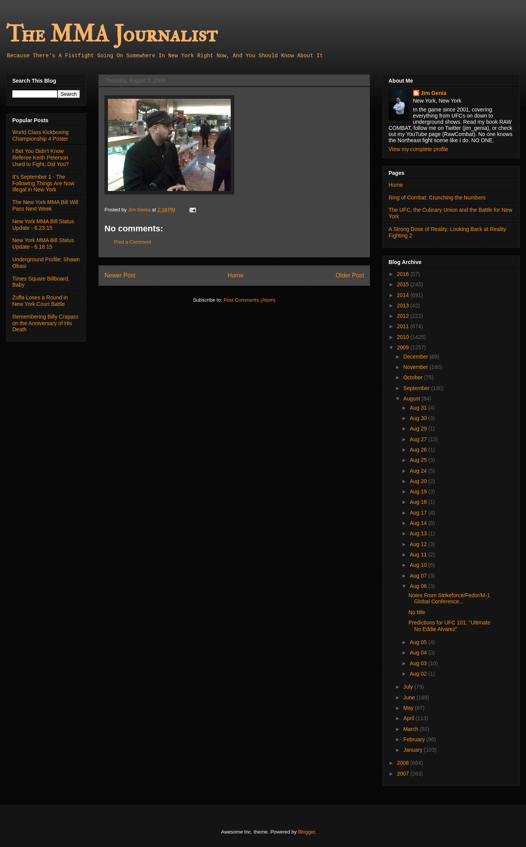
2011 (403, 326)
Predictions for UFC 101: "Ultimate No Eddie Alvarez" (450, 625)
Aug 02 (419, 674)
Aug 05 (419, 642)
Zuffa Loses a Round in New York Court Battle (40, 300)
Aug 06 (419, 586)
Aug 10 (419, 565)
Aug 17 (419, 513)
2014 (403, 295)
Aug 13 (419, 533)
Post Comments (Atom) (249, 300)
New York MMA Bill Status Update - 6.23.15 (43, 224)
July (408, 687)
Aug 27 (419, 439)
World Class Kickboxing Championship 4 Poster (40, 135)
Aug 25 (419, 460)
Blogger (306, 832)
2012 (403, 316)
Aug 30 (419, 418)
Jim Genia (434, 93)
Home (236, 275)
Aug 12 (419, 544)
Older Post (350, 275)
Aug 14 (419, 523)
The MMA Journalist (111, 34)
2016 (403, 274)
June (409, 697)
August (412, 398)
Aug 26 (419, 450)
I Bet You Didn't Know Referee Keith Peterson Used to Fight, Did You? (40, 157)
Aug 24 (419, 471)
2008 (403, 763)
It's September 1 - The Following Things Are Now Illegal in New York (43, 183)
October (413, 377)
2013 (403, 305)
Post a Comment (132, 242)
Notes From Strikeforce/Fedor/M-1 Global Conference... (449, 598)
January (413, 750)
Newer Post (120, 275)
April (409, 718)
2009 (403, 347)
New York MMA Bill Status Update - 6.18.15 (43, 243)
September (417, 388)
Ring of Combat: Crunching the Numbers (437, 197)
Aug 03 (419, 663)
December (416, 357)
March (411, 729)
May (409, 708)
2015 (403, 284)
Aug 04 (419, 652)
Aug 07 (419, 576)
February (414, 739)
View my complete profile (418, 149)
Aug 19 (419, 491)
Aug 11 (419, 554)
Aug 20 (419, 481)
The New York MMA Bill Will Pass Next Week (45, 205)
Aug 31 (419, 408)
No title (417, 612)
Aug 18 (419, 502)
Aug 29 (419, 428)
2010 (403, 337)
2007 (403, 774)
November (416, 367)
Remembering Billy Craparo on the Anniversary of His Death (45, 323)
